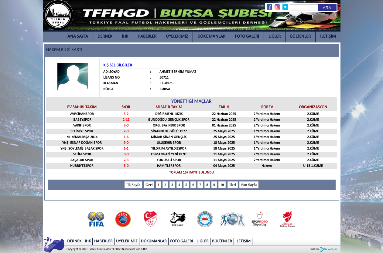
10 (222, 185)
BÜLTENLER (300, 36)
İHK (125, 36)
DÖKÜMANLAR (211, 36)
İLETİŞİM (328, 36)
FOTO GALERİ (247, 36)
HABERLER (147, 36)
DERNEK (104, 36)
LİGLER (274, 36)
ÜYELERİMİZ (177, 36)
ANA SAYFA (77, 36)
